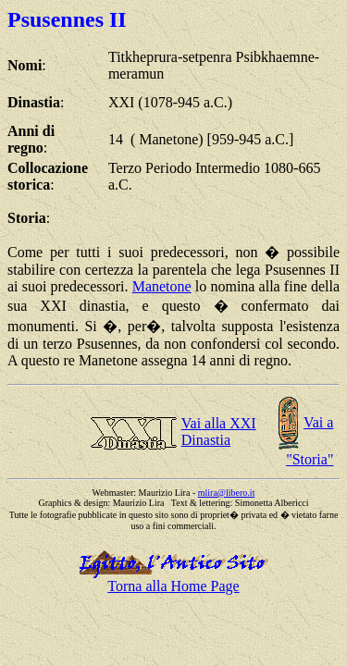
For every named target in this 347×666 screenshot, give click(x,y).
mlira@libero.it (226, 492)
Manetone (162, 286)
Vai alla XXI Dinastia (218, 431)
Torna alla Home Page (173, 586)
